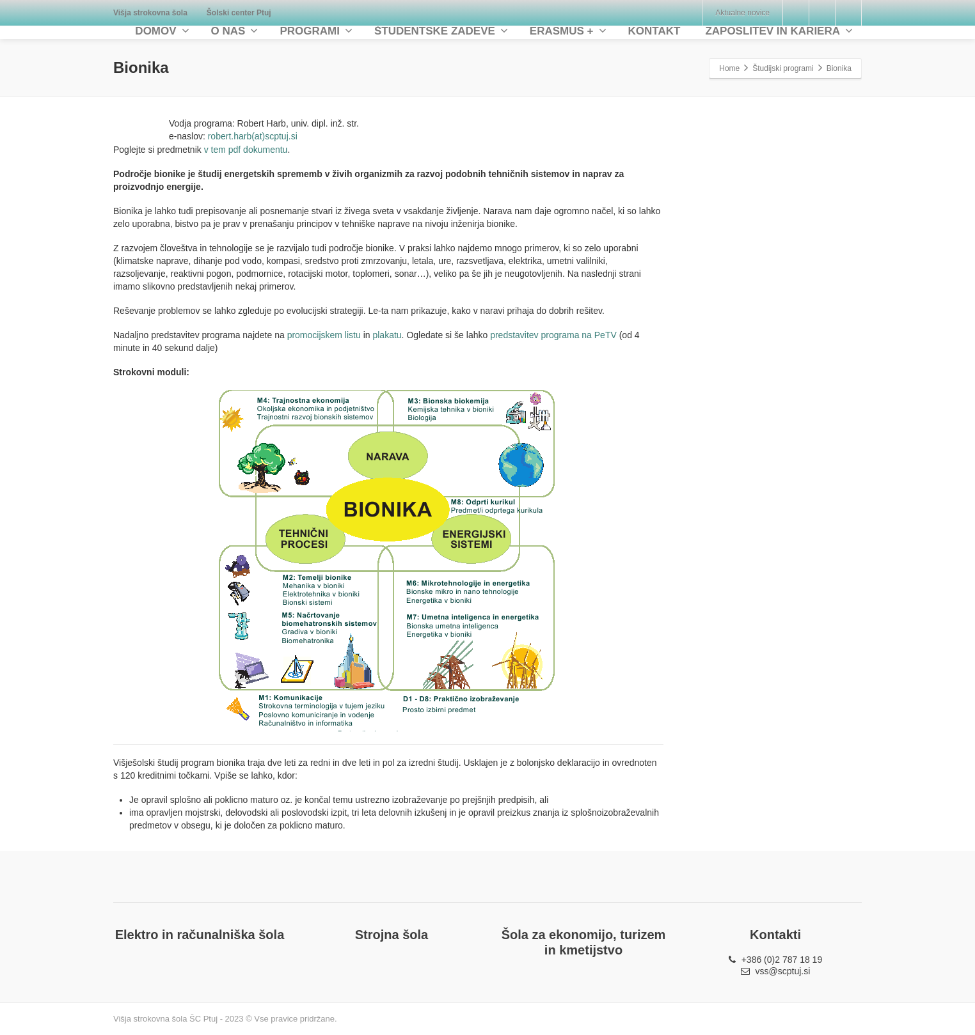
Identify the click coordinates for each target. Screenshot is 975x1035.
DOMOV (162, 31)
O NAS (234, 31)
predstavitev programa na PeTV (553, 335)
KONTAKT (654, 31)
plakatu (386, 335)
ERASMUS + (568, 31)
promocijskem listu (324, 335)
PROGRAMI (316, 31)
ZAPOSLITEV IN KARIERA (779, 31)
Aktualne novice (742, 12)
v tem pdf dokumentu (246, 149)
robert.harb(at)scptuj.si (252, 136)
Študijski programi (782, 68)
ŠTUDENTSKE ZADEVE (441, 31)
